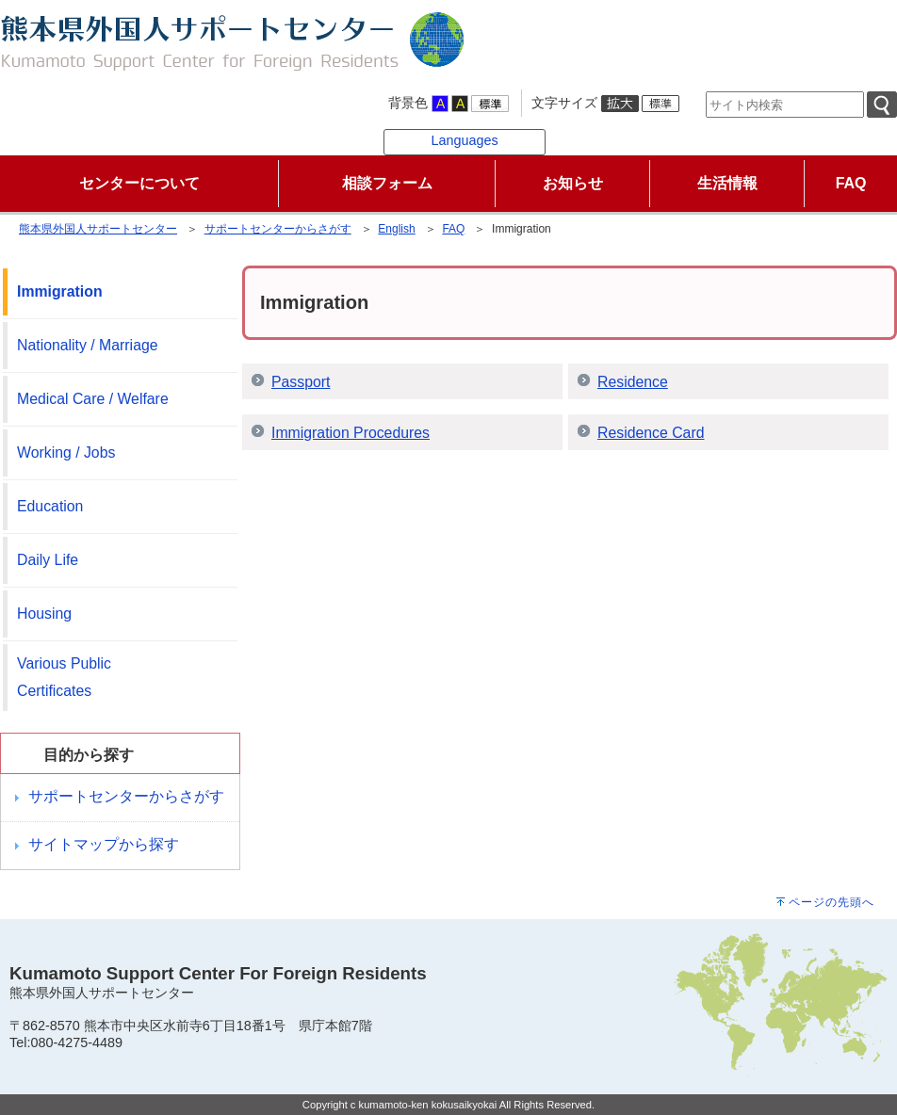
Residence (632, 382)
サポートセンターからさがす (277, 228)
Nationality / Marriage (87, 345)
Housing (44, 614)
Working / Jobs (66, 452)
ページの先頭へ (831, 902)
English (396, 228)
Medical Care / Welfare (93, 399)
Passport (300, 382)
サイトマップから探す (103, 844)
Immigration (60, 291)
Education (50, 506)
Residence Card (651, 433)
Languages (464, 140)
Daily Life (47, 560)
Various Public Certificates (64, 677)
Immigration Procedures (350, 433)
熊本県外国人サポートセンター (98, 228)
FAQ (453, 228)
